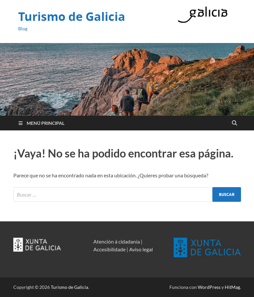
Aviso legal (141, 249)
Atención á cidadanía (116, 241)
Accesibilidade (109, 249)
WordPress (209, 287)
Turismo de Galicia (71, 16)
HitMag (232, 287)
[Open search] (234, 123)
